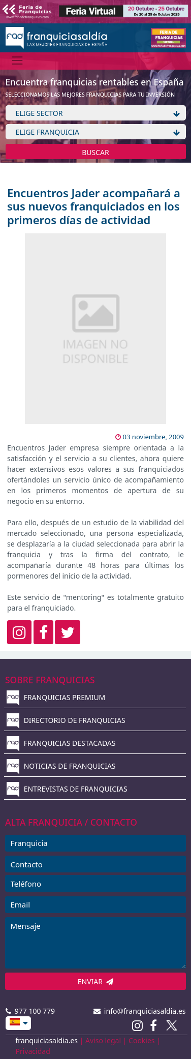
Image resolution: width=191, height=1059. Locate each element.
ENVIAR (96, 981)
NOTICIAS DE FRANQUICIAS (61, 766)
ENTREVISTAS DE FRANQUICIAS (67, 789)
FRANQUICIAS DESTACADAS (61, 743)
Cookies (141, 1040)
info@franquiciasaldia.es (139, 1011)
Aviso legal (103, 1040)
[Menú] (17, 60)
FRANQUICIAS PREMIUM (56, 697)
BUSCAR (95, 152)
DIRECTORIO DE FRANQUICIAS (66, 720)
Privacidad (33, 1051)
